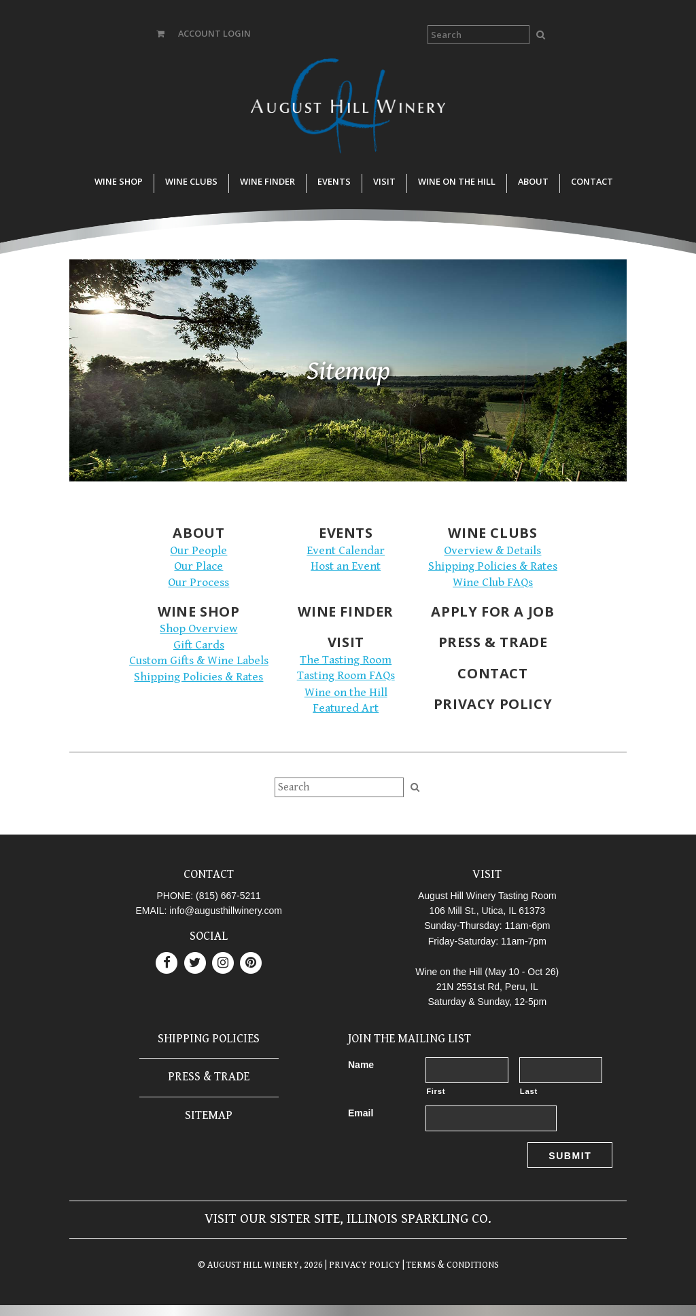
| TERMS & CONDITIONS (449, 1265)
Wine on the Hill (456, 181)
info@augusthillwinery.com (225, 910)
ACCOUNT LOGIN (214, 33)
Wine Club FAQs (493, 582)
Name (361, 1064)
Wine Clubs (191, 181)
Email (360, 1113)
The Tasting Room (346, 660)
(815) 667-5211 (228, 895)
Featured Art (346, 708)
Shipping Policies (209, 1038)
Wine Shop (118, 181)
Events (334, 181)
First (435, 1091)
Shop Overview (198, 629)
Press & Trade (493, 642)
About (533, 181)
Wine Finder (267, 181)
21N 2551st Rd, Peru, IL (487, 986)
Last (529, 1091)
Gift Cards (198, 645)
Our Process (198, 582)
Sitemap (208, 1115)
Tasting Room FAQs (346, 675)
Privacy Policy (493, 704)
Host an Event (346, 566)
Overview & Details (492, 551)
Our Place (198, 566)
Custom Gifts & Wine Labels (198, 661)
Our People (198, 551)
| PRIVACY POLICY (361, 1265)
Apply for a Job (492, 611)
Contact (592, 181)
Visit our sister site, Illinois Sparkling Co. (348, 1219)
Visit (384, 181)
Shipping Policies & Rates (492, 566)
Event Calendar (346, 551)
